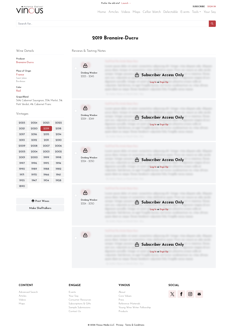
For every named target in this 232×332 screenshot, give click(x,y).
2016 (34, 134)
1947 (34, 180)
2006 (58, 146)
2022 (58, 122)
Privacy (119, 325)
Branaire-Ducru (25, 62)
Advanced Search (28, 292)
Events (72, 292)
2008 (34, 146)
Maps (22, 303)
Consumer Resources (80, 300)
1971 (22, 174)
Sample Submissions (79, 307)
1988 (46, 169)
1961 (58, 174)
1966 (46, 174)
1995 (46, 163)
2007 (46, 146)
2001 (22, 157)
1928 (58, 180)
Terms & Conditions (134, 325)
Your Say (73, 296)
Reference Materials (129, 303)
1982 (58, 169)
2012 (34, 140)
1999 (46, 157)
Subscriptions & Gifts (80, 303)
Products (123, 311)
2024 (34, 122)
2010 (58, 140)
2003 (46, 151)
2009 (22, 146)
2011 (46, 140)
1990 (22, 169)
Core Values (125, 296)
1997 (22, 163)
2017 (22, 134)
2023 (46, 122)
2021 (22, 128)
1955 (22, 180)
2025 (22, 122)
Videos (22, 300)
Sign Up (164, 82)
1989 (34, 169)
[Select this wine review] (75, 68)
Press (121, 300)
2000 (34, 157)
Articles (22, 296)
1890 (22, 186)
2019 (46, 128)
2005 (22, 151)
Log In (153, 82)
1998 (58, 157)
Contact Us (75, 311)
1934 (46, 180)
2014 (58, 134)
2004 (34, 151)
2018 (58, 128)
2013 (22, 140)
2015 (46, 134)
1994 (58, 163)
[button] (212, 23)
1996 (34, 163)
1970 (34, 174)
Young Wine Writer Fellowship (135, 307)
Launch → (126, 3)
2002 (58, 151)
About (122, 292)
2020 (34, 128)
